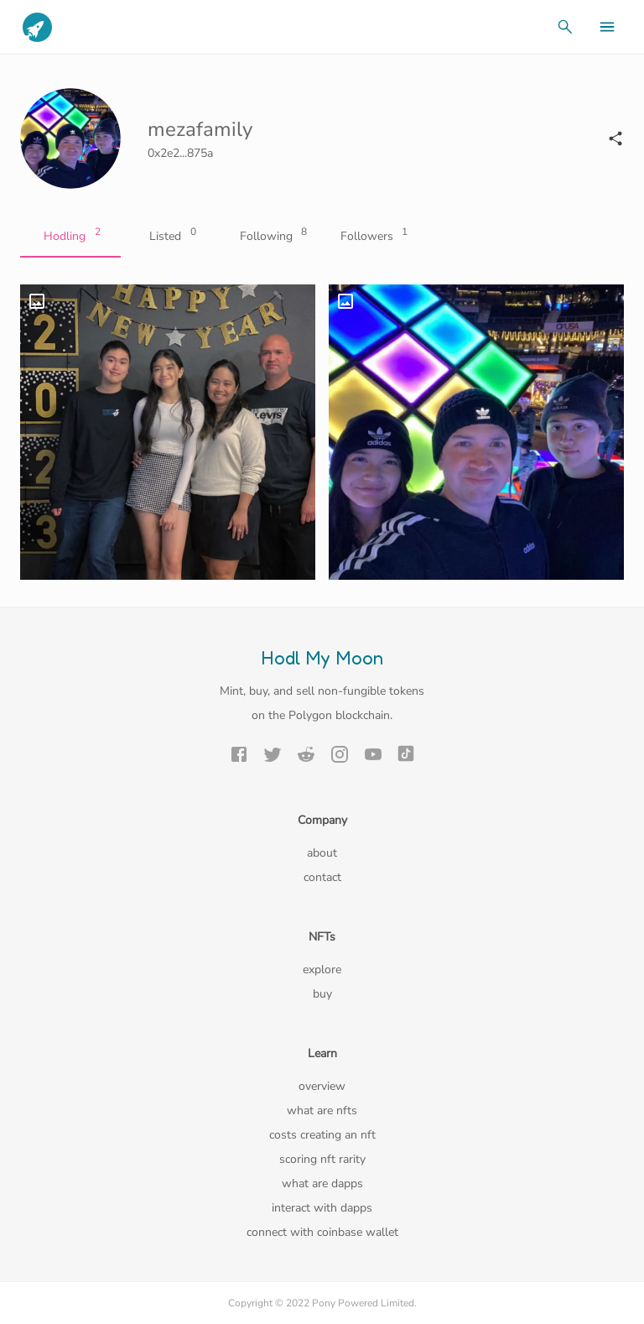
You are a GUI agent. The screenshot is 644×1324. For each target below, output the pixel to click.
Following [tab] (271, 237)
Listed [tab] (171, 237)
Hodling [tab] (70, 237)
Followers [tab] (372, 237)
